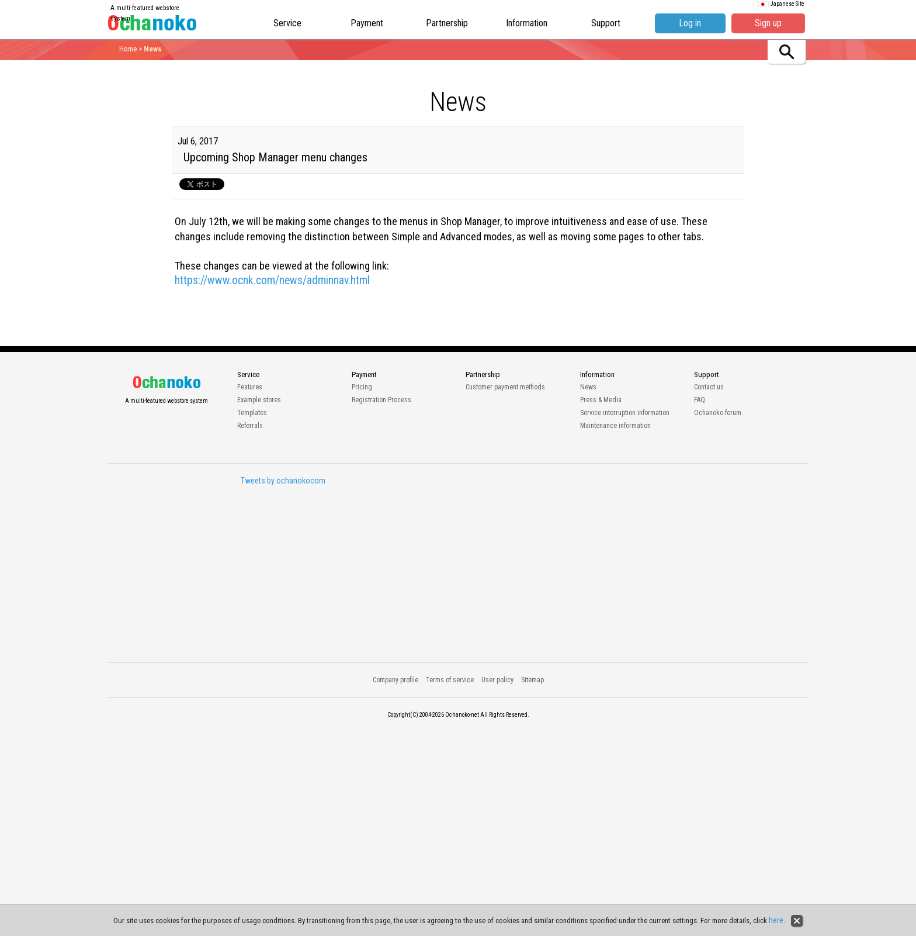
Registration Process (381, 400)
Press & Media (601, 400)
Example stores (259, 400)
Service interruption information (624, 413)
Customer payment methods (505, 387)
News (588, 387)
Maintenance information (615, 426)
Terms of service (450, 680)
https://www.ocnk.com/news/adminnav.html (272, 280)
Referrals (250, 426)
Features (249, 387)
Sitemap (532, 680)
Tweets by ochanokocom (283, 480)
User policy (497, 680)
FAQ (699, 400)
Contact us (709, 387)
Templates (252, 413)
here (776, 920)
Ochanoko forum (717, 413)
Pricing (362, 387)
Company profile (395, 680)
